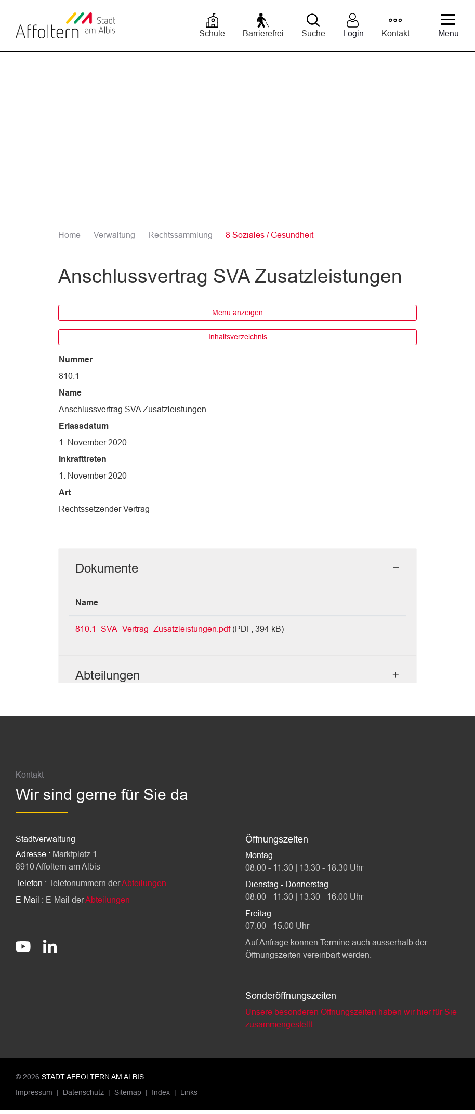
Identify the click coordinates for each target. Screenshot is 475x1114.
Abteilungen (144, 886)
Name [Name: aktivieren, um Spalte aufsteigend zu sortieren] (86, 602)
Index (161, 1096)
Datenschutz (83, 1096)
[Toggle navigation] (448, 26)
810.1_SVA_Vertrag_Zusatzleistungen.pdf (152, 628)
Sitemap (127, 1096)
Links (188, 1096)
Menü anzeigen (237, 312)
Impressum (34, 1096)
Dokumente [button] (106, 568)
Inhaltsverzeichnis (237, 337)
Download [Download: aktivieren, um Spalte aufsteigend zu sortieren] (365, 602)
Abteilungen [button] (107, 679)
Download (372, 631)
